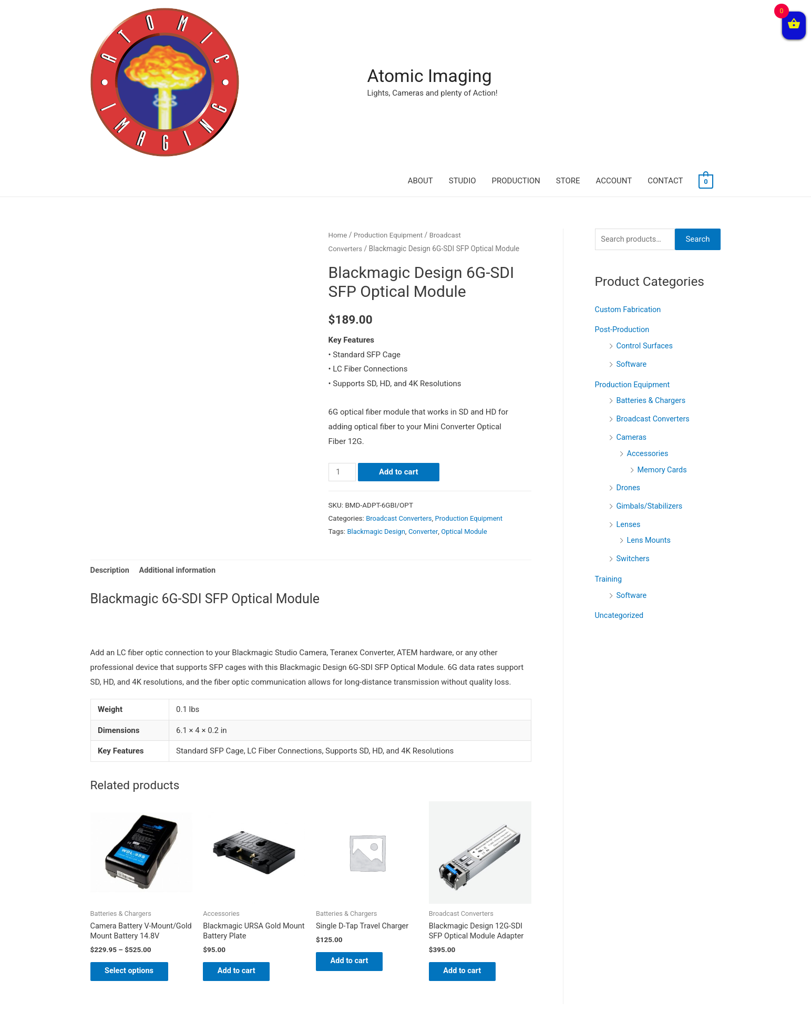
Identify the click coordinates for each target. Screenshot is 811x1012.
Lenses (629, 401)
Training (609, 455)
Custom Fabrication (629, 192)
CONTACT (665, 39)
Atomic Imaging (226, 33)
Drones (629, 366)
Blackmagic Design (377, 413)
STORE (568, 39)
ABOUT (420, 39)
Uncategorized (620, 490)
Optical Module (468, 413)
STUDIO (462, 39)
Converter (425, 413)
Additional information (180, 453)
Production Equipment (390, 117)
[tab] (110, 453)
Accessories (648, 332)
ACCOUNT (614, 39)
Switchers (634, 435)
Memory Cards (663, 348)
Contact (479, 983)
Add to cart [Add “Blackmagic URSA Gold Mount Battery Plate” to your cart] (243, 856)
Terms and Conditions (416, 983)
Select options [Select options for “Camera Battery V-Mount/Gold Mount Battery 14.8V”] (136, 866)
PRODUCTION (516, 39)
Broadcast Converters (400, 400)
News (359, 983)
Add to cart (399, 354)
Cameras (632, 317)
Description (110, 453)
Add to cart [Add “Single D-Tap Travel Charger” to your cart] (356, 845)
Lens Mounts (650, 417)
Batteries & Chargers (653, 281)
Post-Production (623, 212)
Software (632, 246)
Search (697, 122)
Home (338, 117)
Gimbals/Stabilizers (651, 383)
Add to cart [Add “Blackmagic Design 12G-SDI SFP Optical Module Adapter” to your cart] (469, 856)
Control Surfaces (646, 228)
